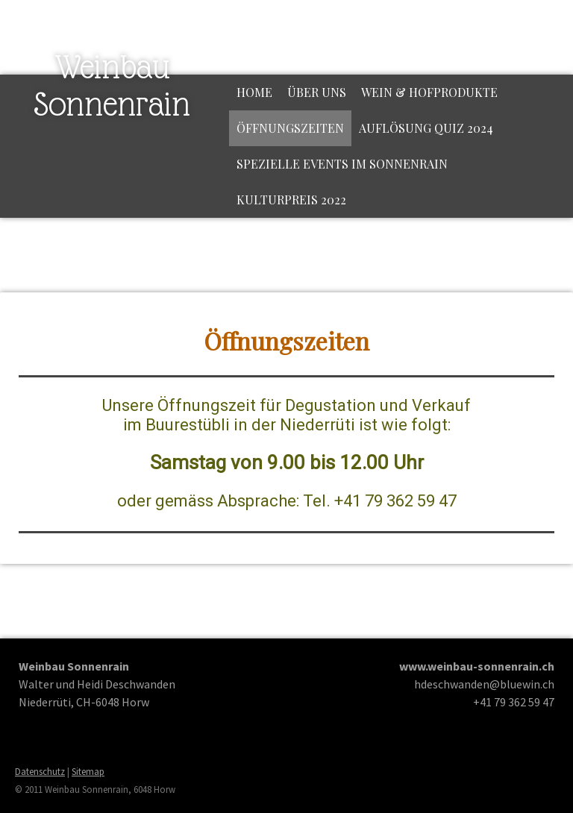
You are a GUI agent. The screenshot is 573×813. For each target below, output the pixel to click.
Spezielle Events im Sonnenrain (342, 164)
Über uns (316, 92)
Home (254, 92)
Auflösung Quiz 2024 (426, 128)
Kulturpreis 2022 (291, 199)
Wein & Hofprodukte (429, 92)
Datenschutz (40, 771)
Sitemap (88, 771)
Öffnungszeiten (290, 128)
